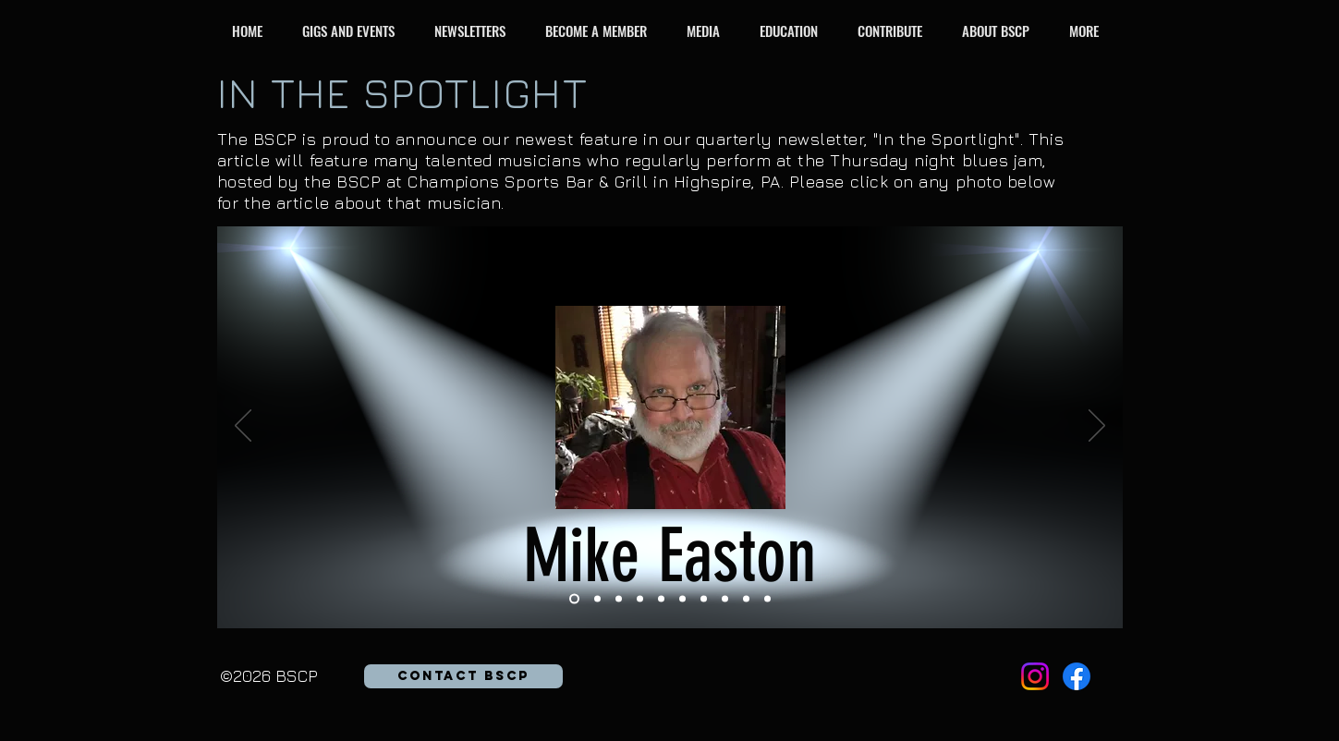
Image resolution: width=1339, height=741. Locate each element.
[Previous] (243, 426)
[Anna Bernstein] (597, 599)
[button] (353, 30)
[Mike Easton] (574, 599)
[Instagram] (1034, 676)
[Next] (1097, 426)
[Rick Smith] (767, 599)
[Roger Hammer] (682, 599)
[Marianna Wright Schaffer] (725, 599)
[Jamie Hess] (703, 599)
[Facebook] (1076, 676)
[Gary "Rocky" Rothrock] (746, 599)
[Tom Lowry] (661, 599)
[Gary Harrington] (618, 599)
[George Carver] (640, 599)
